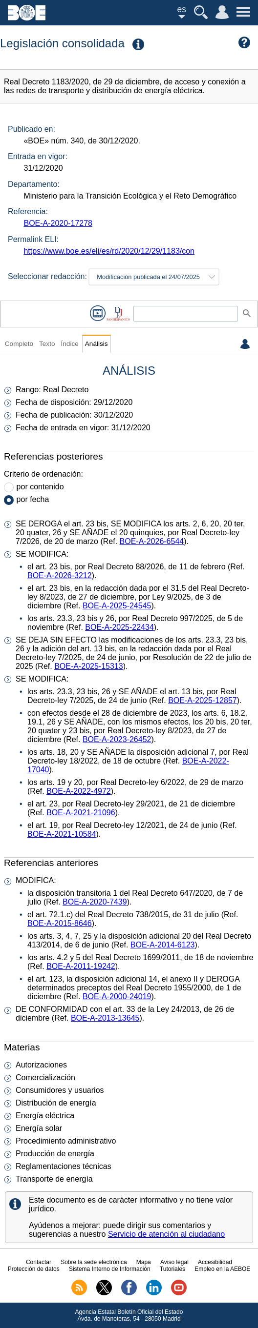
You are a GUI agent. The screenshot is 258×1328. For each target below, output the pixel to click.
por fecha (33, 499)
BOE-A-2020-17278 (57, 223)
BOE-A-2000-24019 (117, 996)
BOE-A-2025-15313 (88, 666)
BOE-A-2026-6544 (152, 541)
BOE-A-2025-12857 (202, 700)
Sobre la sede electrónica (94, 1262)
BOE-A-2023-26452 (117, 739)
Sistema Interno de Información (109, 1269)
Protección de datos (34, 1269)
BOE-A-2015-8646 (59, 923)
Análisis (96, 343)
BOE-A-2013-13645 (105, 1018)
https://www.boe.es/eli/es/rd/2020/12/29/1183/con (108, 251)
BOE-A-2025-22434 (119, 627)
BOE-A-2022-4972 (78, 791)
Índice (69, 343)
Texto (47, 343)
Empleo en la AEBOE (222, 1269)
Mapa (143, 1262)
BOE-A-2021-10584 (61, 834)
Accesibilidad (215, 1262)
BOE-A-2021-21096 (80, 812)
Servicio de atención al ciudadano (166, 1234)
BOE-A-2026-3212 (59, 575)
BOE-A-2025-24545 (117, 606)
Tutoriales (172, 1269)
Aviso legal (174, 1262)
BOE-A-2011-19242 (80, 966)
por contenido (40, 487)
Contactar (38, 1262)
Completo (19, 343)
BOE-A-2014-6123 (162, 945)
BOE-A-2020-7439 (95, 902)
